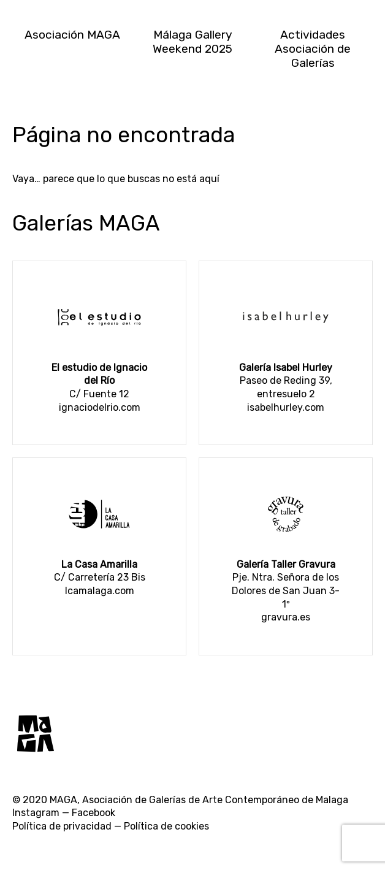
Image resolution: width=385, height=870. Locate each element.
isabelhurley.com (285, 407)
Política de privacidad (62, 826)
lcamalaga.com (99, 591)
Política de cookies (166, 826)
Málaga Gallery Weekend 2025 (192, 42)
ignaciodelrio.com (99, 407)
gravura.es (285, 617)
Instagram (35, 812)
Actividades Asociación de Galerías (313, 49)
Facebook (93, 812)
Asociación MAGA (72, 35)
